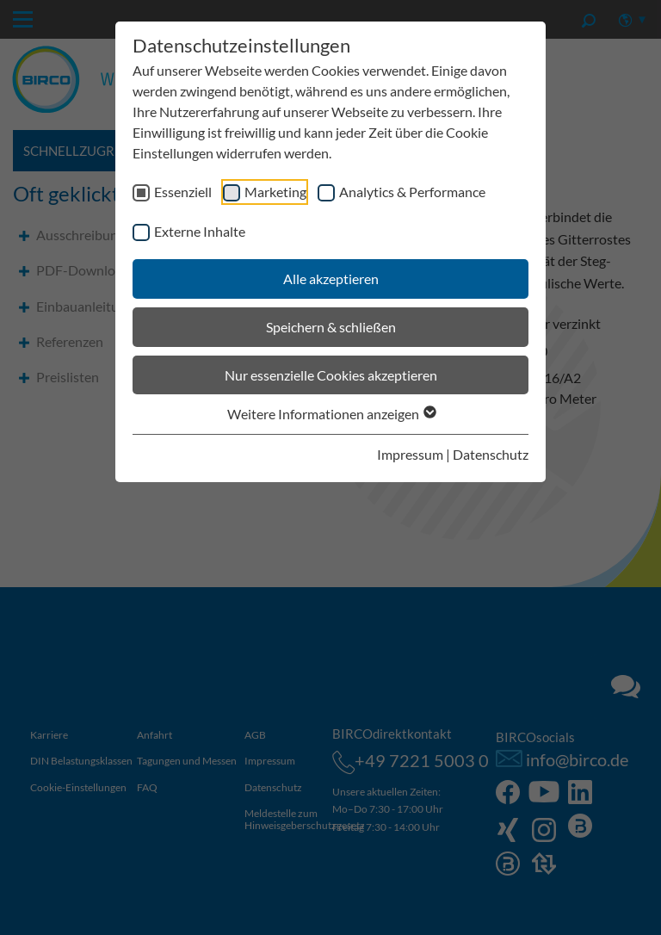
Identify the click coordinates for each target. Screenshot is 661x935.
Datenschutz (490, 454)
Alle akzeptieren (331, 278)
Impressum (410, 454)
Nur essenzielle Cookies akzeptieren (331, 375)
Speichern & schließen (331, 327)
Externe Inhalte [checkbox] (199, 231)
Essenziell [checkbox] (183, 191)
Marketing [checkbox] (275, 191)
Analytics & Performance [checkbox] (412, 191)
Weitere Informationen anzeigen (331, 414)
